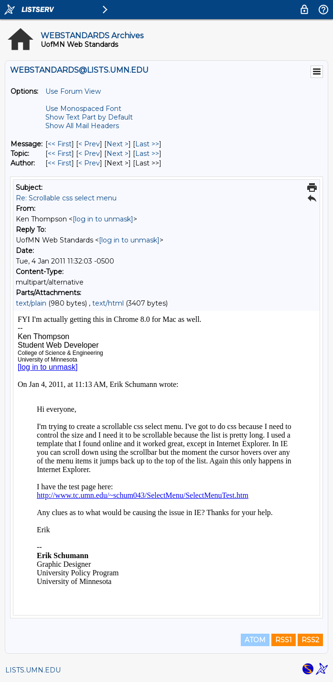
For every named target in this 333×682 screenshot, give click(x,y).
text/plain (31, 303)
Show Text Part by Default (89, 117)
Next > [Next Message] (118, 144)
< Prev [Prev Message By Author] (89, 163)
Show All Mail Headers (82, 125)
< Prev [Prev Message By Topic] (89, 153)
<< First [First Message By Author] (60, 163)
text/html (108, 303)
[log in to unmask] (103, 219)
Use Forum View (73, 91)
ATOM (255, 640)
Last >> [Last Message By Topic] (147, 153)
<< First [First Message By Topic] (60, 153)
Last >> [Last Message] (147, 144)
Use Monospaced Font (83, 108)
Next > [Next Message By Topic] (118, 153)
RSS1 (283, 640)
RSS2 (310, 640)
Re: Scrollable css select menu (66, 198)
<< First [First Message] (60, 144)
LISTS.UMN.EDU (33, 670)
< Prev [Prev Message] (89, 144)
